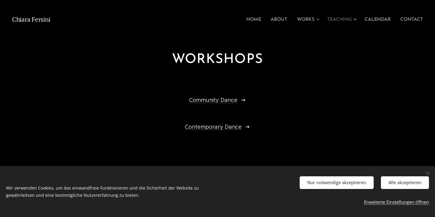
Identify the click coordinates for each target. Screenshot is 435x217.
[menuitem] (258, 19)
